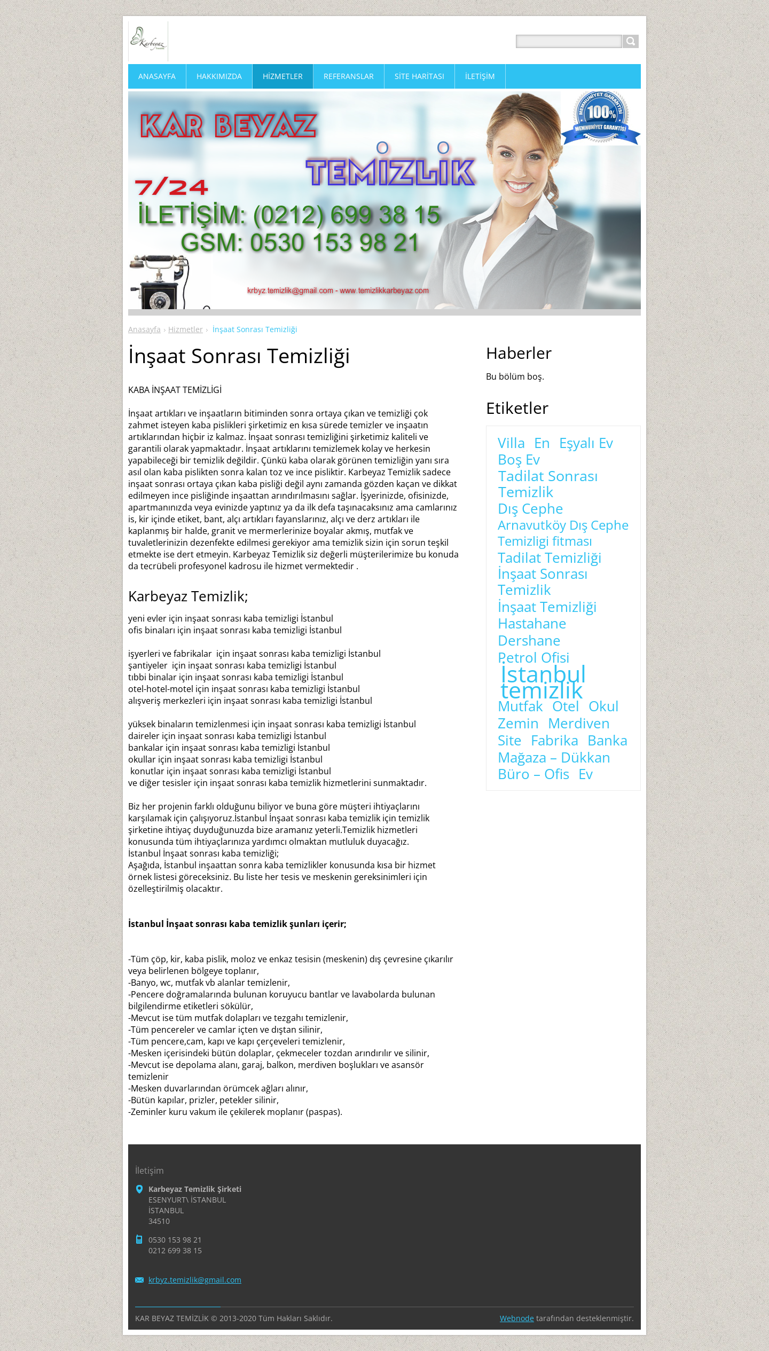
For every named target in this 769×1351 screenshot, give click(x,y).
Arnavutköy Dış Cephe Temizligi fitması (563, 533)
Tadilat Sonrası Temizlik (548, 484)
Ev (585, 774)
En (542, 443)
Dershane (529, 641)
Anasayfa (144, 329)
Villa (511, 443)
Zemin (518, 724)
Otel (565, 706)
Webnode (517, 1318)
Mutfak (520, 706)
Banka (607, 741)
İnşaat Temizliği (547, 607)
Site (510, 741)
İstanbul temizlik (543, 682)
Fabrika (554, 741)
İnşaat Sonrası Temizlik (543, 582)
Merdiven (579, 724)
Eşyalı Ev (586, 443)
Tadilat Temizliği (550, 558)
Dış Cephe (530, 509)
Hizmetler (185, 329)
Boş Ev (519, 460)
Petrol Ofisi (534, 658)
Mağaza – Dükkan (554, 758)
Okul (603, 706)
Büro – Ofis (533, 774)
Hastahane (532, 624)
